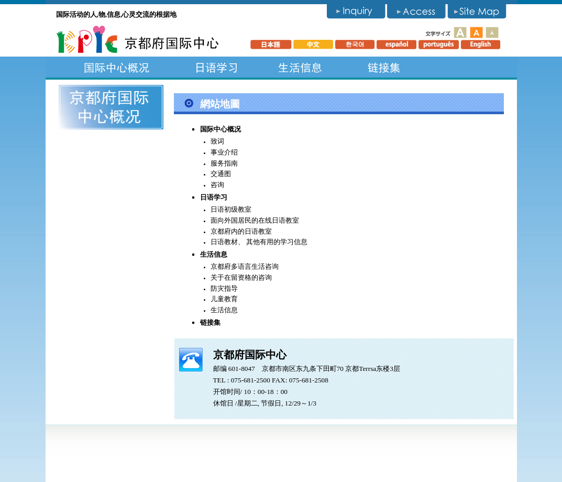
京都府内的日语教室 (241, 231)
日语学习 (216, 67)
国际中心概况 (116, 67)
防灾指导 (224, 288)
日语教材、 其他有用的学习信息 (259, 242)
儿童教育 (224, 299)
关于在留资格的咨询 (241, 277)
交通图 (221, 174)
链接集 (384, 67)
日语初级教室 (231, 209)
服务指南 (224, 163)
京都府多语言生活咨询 (245, 266)
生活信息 (300, 67)
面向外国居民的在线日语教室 (255, 220)
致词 (217, 141)
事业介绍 (224, 152)
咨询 (217, 185)
